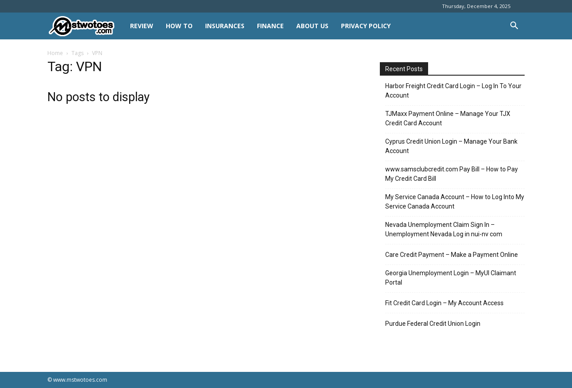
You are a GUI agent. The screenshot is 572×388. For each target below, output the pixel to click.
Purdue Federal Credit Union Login (432, 323)
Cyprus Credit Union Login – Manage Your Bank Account (451, 146)
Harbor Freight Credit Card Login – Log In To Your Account (453, 90)
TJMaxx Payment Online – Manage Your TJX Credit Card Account (447, 118)
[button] (514, 26)
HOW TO (179, 25)
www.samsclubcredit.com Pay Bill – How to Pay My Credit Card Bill (451, 174)
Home (55, 53)
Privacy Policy (366, 25)
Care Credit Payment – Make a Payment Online (451, 254)
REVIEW (141, 25)
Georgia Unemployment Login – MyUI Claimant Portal (450, 277)
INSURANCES (224, 25)
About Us (312, 25)
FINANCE (270, 25)
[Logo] (85, 26)
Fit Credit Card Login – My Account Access (444, 303)
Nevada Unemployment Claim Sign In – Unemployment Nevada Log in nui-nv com (443, 229)
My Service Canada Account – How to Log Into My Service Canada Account (454, 201)
